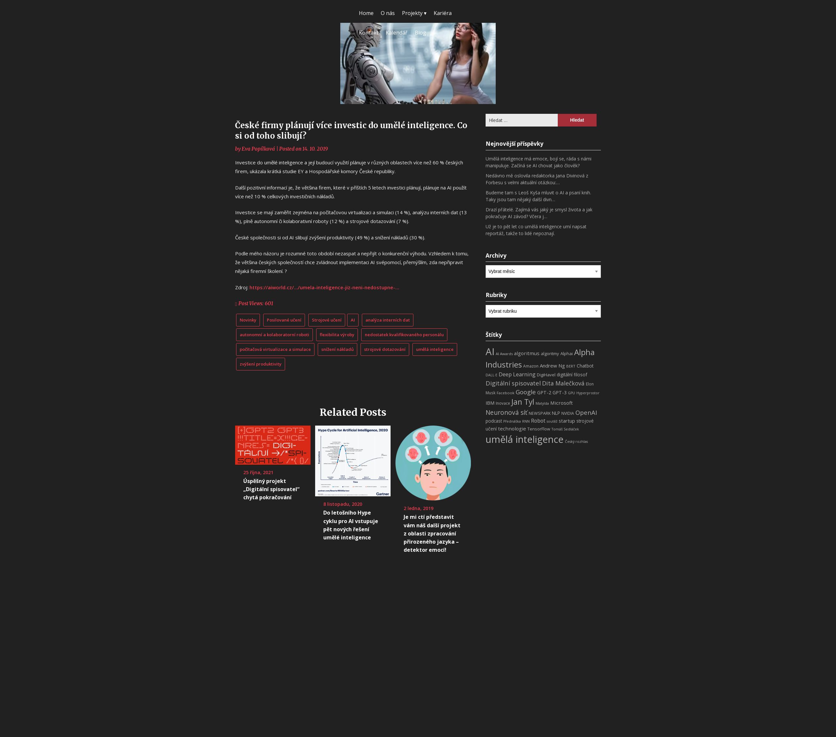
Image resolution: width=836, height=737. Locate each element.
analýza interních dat (387, 320)
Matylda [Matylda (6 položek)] (542, 403)
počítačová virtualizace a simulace (275, 349)
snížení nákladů (337, 349)
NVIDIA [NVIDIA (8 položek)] (567, 413)
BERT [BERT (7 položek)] (570, 366)
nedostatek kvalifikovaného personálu (404, 335)
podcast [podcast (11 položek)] (494, 421)
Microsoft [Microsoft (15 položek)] (561, 402)
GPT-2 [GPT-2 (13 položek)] (544, 392)
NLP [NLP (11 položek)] (556, 413)
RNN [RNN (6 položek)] (526, 421)
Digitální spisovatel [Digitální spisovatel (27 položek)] (513, 383)
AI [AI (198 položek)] (490, 351)
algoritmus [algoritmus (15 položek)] (526, 353)
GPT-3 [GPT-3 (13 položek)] (560, 392)
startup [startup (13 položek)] (567, 420)
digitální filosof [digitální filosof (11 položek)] (572, 374)
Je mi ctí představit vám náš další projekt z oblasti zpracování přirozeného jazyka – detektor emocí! (432, 533)
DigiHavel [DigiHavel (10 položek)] (546, 375)
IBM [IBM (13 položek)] (490, 402)
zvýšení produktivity (260, 364)
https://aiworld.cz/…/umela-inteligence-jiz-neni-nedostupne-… (324, 287)
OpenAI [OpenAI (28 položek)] (586, 412)
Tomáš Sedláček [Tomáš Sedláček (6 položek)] (565, 429)
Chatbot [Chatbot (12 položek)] (585, 366)
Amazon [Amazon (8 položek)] (531, 366)
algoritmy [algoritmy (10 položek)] (550, 353)
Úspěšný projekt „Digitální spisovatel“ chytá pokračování (271, 489)
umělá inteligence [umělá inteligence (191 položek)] (525, 439)
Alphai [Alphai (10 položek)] (566, 353)
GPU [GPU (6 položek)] (571, 393)
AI (353, 320)
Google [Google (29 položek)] (526, 392)
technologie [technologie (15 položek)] (512, 428)
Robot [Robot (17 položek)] (538, 420)
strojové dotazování (385, 349)
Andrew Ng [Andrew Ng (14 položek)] (552, 365)
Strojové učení (327, 320)
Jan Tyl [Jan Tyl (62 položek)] (522, 402)
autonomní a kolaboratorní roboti (274, 335)
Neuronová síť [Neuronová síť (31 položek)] (506, 412)
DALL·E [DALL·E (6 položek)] (491, 375)
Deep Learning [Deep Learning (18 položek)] (517, 374)
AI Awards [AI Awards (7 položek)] (504, 353)
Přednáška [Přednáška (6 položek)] (512, 421)
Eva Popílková (258, 149)
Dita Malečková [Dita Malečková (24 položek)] (563, 383)
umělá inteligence (435, 349)
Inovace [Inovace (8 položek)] (503, 403)
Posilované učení (284, 320)
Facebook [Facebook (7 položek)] (505, 392)
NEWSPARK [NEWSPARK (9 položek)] (540, 413)
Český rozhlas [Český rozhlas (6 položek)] (576, 441)
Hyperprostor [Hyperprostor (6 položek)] (588, 393)
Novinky (248, 320)
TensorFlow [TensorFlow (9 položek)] (538, 429)
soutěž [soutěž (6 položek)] (552, 421)
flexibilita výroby (337, 335)
